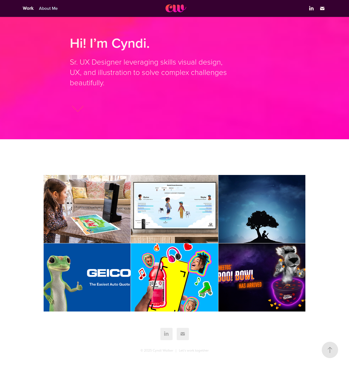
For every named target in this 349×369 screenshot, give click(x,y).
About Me (48, 8)
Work (28, 8)
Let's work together (194, 350)
